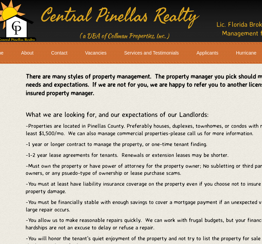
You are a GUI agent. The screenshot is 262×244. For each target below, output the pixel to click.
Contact (59, 53)
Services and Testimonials (151, 53)
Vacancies (96, 53)
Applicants (207, 53)
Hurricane (246, 53)
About (27, 53)
